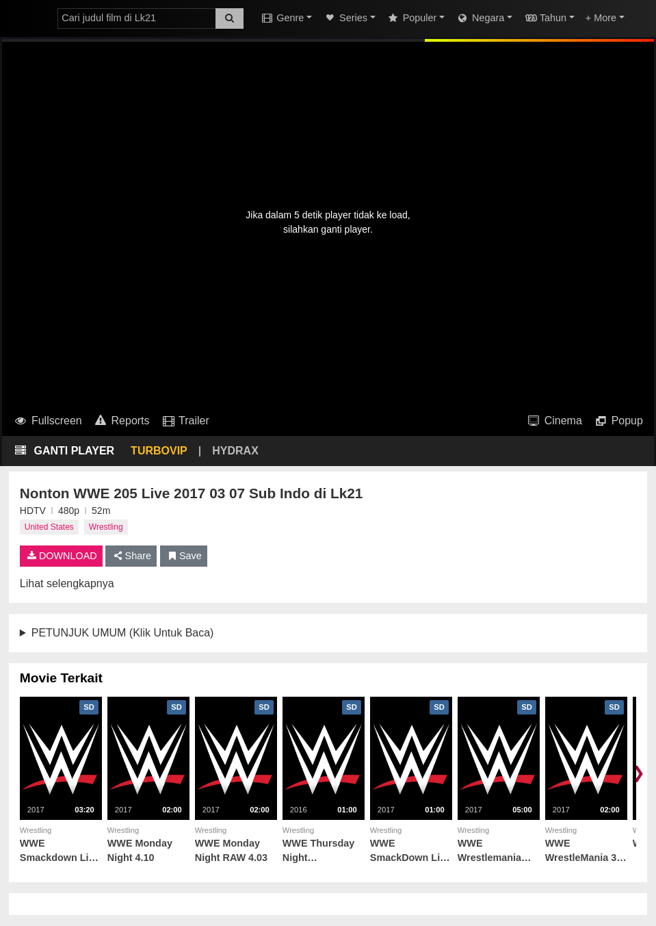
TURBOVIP (159, 450)
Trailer (185, 420)
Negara (480, 17)
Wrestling (106, 527)
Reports (121, 420)
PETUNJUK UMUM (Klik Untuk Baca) (122, 633)
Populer (411, 17)
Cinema (554, 420)
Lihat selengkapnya (67, 583)
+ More (601, 17)
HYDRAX (235, 450)
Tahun (544, 17)
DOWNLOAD (61, 555)
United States (49, 527)
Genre (282, 17)
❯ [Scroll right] (638, 772)
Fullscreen (47, 420)
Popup (618, 420)
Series (345, 17)
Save (184, 555)
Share (131, 555)
